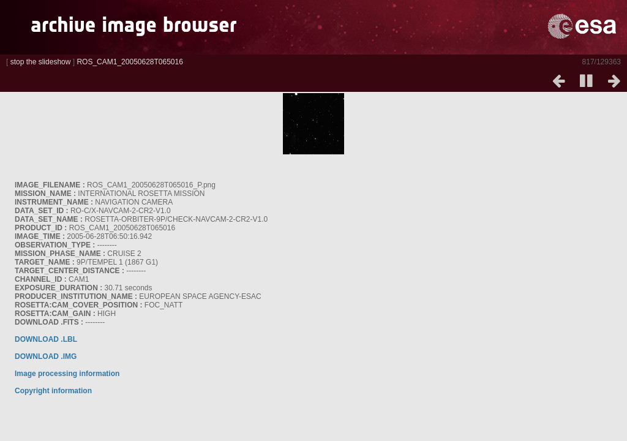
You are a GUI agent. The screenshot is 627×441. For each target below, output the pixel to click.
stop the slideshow (40, 62)
